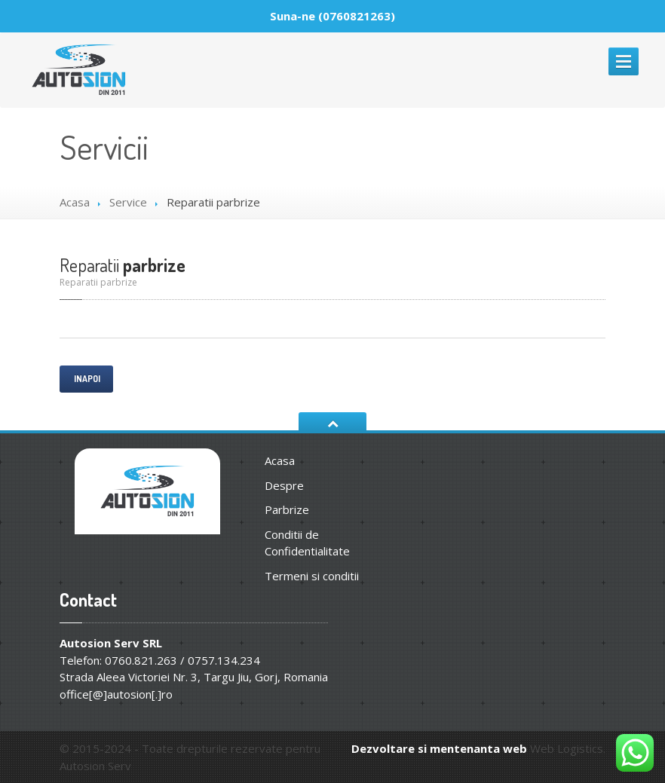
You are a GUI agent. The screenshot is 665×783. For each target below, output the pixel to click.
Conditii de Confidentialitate (307, 543)
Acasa (75, 202)
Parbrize (287, 509)
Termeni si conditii (312, 575)
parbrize (122, 265)
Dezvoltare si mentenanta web (439, 748)
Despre (284, 485)
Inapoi (86, 378)
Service (128, 202)
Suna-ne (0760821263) (332, 15)
